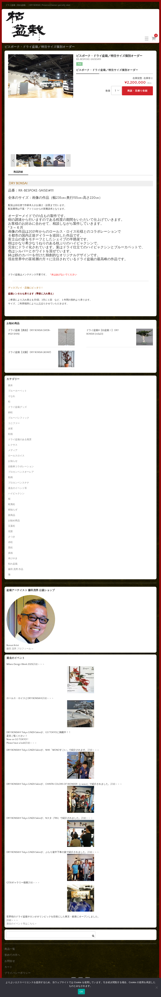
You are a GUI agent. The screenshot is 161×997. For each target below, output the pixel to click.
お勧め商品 (14, 520)
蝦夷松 (11, 504)
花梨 (10, 531)
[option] (40, 76)
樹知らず (12, 510)
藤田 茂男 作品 (15, 569)
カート (8, 967)
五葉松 (11, 526)
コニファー (14, 423)
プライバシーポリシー (17, 973)
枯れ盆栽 (12, 564)
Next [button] (68, 160)
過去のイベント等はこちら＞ (21, 923)
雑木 (10, 385)
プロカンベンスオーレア (21, 472)
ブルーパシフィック (18, 418)
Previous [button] (13, 160)
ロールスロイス (16, 455)
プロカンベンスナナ (18, 482)
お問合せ (9, 961)
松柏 (10, 434)
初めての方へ (12, 955)
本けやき (12, 558)
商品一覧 (9, 949)
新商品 (11, 515)
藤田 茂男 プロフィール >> (19, 648)
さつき (11, 537)
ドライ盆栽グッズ (17, 407)
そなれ (11, 396)
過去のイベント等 (17, 488)
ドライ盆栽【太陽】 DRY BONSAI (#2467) (29, 352)
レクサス (12, 445)
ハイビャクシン (16, 493)
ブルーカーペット (17, 391)
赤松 (10, 542)
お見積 (39, 303)
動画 (10, 477)
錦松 (10, 412)
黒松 (10, 547)
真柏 (10, 553)
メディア (12, 450)
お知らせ (12, 461)
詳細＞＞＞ (39, 664)
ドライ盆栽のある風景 (19, 439)
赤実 (10, 428)
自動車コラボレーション (21, 466)
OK (81, 991)
